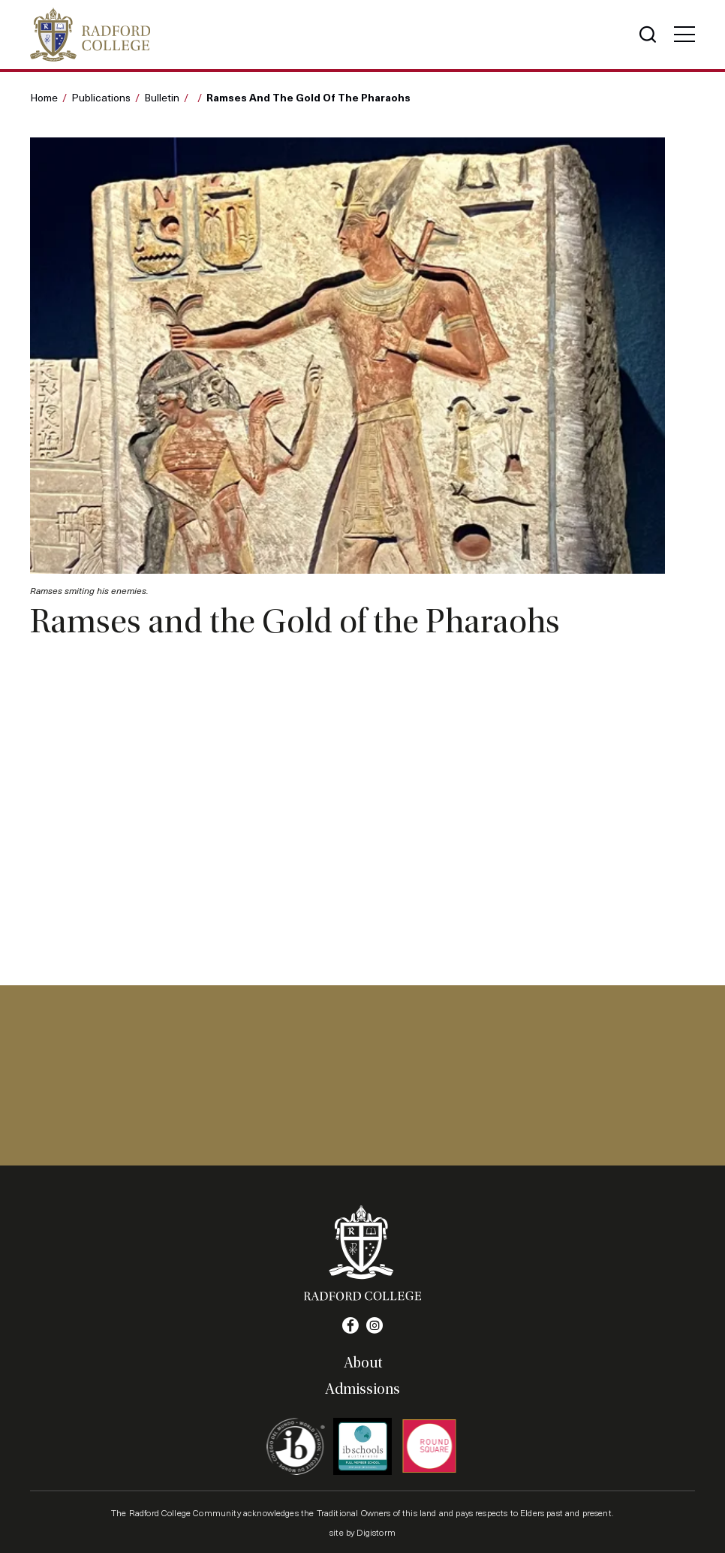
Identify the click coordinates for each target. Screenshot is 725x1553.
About (363, 1363)
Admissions (362, 1389)
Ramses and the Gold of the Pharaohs (308, 96)
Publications (101, 97)
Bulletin (161, 97)
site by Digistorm (362, 1532)
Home (44, 97)
